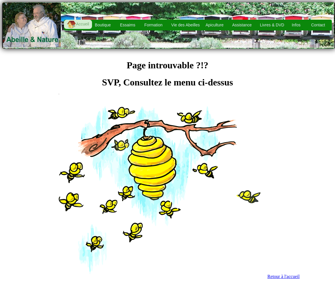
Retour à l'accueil (283, 276)
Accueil (78, 24)
